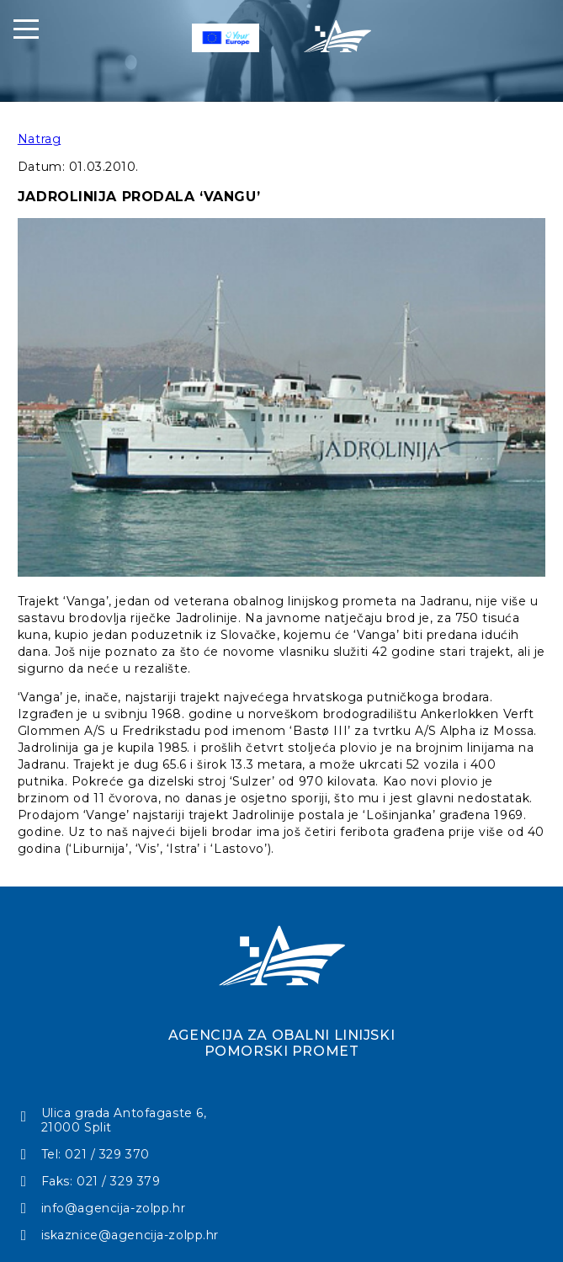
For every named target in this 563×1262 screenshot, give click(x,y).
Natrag (39, 139)
